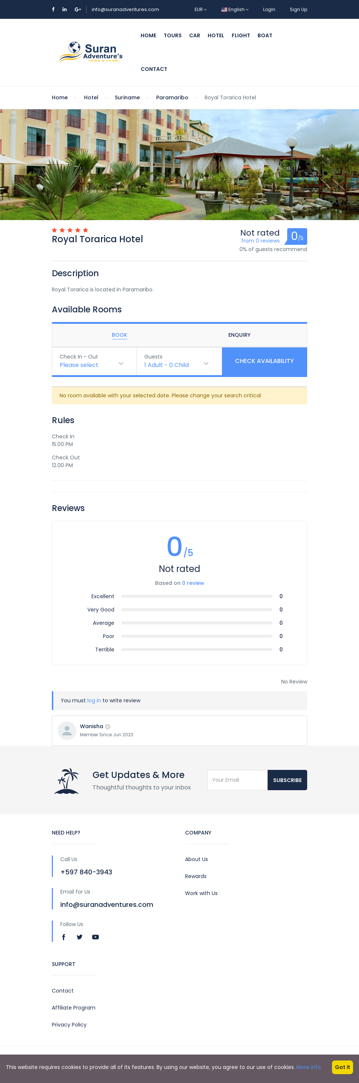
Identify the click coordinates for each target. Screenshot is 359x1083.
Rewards (196, 876)
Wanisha (91, 726)
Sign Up (298, 9)
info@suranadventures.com (125, 9)
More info (308, 1067)
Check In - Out (79, 356)
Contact (154, 69)
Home (148, 35)
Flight (241, 35)
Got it (342, 1067)
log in (94, 700)
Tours (173, 35)
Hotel (216, 35)
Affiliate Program (73, 1007)
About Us (196, 859)
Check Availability (264, 361)
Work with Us (201, 893)
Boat (265, 35)
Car (194, 35)
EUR (201, 9)
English (235, 9)
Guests (153, 356)
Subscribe (287, 780)
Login (269, 9)
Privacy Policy (69, 1024)
